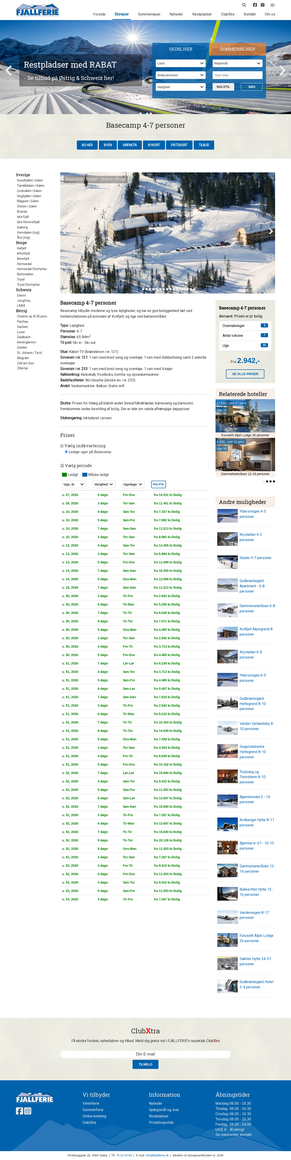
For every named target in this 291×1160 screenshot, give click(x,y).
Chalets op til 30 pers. (32, 316)
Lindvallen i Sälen (29, 191)
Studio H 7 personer (255, 558)
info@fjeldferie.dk (157, 1155)
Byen (108, 145)
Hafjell (21, 248)
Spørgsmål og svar (164, 1110)
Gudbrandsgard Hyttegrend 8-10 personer (253, 703)
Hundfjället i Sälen (30, 180)
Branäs (22, 211)
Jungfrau (23, 300)
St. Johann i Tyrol (29, 353)
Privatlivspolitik (161, 1122)
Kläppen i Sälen (28, 201)
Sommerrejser (149, 14)
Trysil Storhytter (28, 284)
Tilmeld (146, 1064)
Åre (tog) (23, 237)
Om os (270, 14)
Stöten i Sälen (27, 206)
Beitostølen (25, 274)
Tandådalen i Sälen (30, 185)
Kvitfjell (23, 253)
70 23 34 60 (124, 1155)
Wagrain (23, 358)
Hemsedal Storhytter (32, 269)
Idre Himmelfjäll (28, 222)
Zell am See (25, 363)
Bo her (87, 145)
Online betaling (94, 1116)
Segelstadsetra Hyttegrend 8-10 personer (253, 751)
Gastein (22, 327)
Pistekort (179, 145)
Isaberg (22, 227)
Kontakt (250, 14)
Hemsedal (24, 264)
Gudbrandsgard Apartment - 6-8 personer (252, 586)
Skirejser (122, 14)
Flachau (22, 321)
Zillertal (22, 368)
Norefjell (23, 259)
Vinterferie (91, 1103)
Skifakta (130, 145)
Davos (21, 295)
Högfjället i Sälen (29, 196)
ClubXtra (227, 14)
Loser (21, 332)
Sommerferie (93, 1110)
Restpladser (202, 14)
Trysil (21, 279)
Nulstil (223, 87)
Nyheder (176, 14)
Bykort (154, 145)
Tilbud (204, 145)
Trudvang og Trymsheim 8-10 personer (253, 777)
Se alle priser (245, 374)
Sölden (22, 347)
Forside (99, 14)
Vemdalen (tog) (28, 232)
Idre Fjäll (23, 217)
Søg (251, 87)
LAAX (21, 305)
